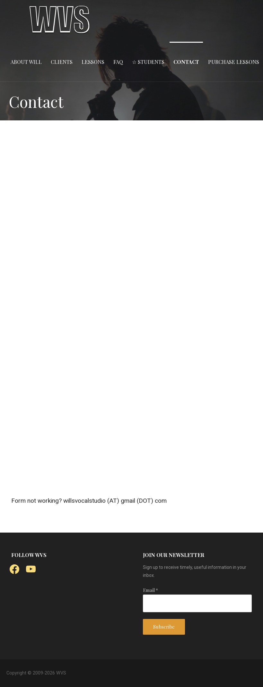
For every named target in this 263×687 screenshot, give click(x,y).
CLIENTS (62, 61)
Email (150, 590)
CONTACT (186, 61)
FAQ (118, 61)
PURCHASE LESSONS (233, 61)
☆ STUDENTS (148, 61)
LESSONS (93, 61)
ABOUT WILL (26, 61)
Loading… (129, 299)
